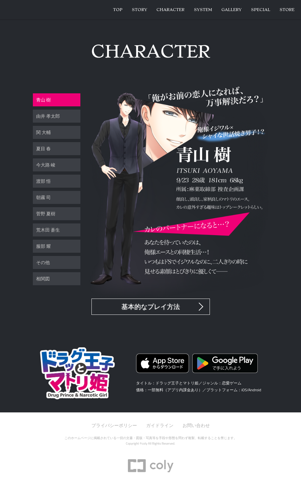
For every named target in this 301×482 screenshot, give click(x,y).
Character (171, 9)
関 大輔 (43, 132)
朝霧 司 (43, 197)
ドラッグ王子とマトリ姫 (33, 10)
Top (117, 9)
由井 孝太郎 (48, 116)
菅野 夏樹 (45, 213)
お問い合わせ (196, 425)
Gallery (231, 9)
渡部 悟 (43, 181)
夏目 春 (43, 148)
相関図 (43, 278)
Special (260, 9)
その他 (43, 262)
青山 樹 (43, 99)
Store (287, 9)
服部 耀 (43, 246)
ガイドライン (159, 425)
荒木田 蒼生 (48, 229)
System (203, 9)
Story (139, 9)
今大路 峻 (45, 164)
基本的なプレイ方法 (150, 306)
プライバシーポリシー (114, 425)
